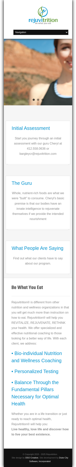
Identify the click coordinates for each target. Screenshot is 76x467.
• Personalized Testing (34, 371)
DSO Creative (31, 458)
